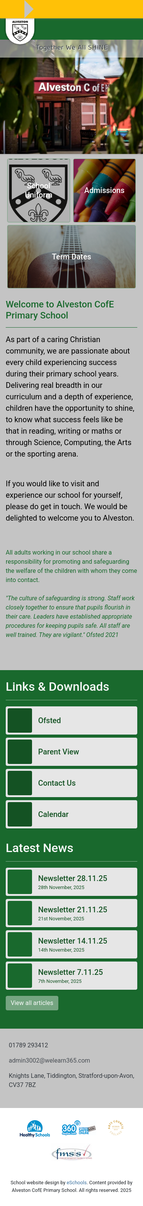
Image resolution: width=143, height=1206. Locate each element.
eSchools (77, 1182)
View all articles (32, 1003)
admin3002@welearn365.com (49, 1060)
